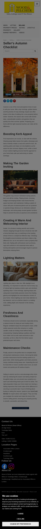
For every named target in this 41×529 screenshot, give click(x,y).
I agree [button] (20, 514)
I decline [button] (20, 519)
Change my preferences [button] (20, 524)
